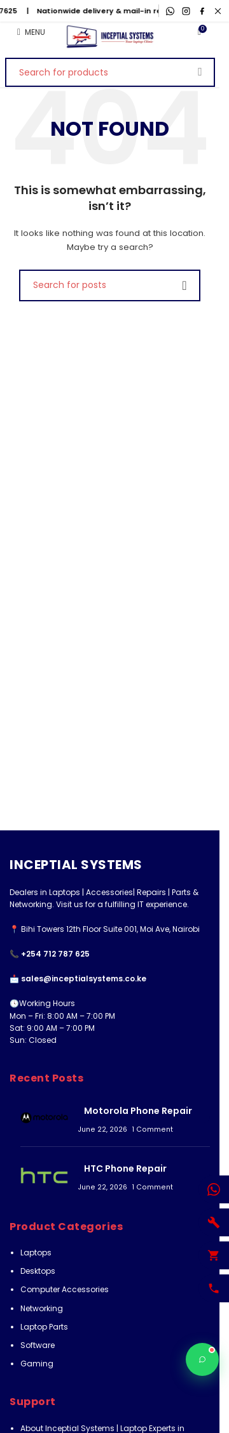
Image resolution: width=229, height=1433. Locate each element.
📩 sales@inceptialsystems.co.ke (78, 978)
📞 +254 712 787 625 (50, 953)
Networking (41, 1308)
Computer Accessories (64, 1289)
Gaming (36, 1363)
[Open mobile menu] (31, 32)
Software (37, 1345)
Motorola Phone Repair (138, 1110)
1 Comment (152, 1129)
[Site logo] (109, 36)
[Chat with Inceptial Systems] (202, 1359)
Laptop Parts (44, 1326)
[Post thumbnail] (44, 1118)
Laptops (36, 1252)
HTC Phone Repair (125, 1168)
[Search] (110, 72)
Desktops (37, 1271)
